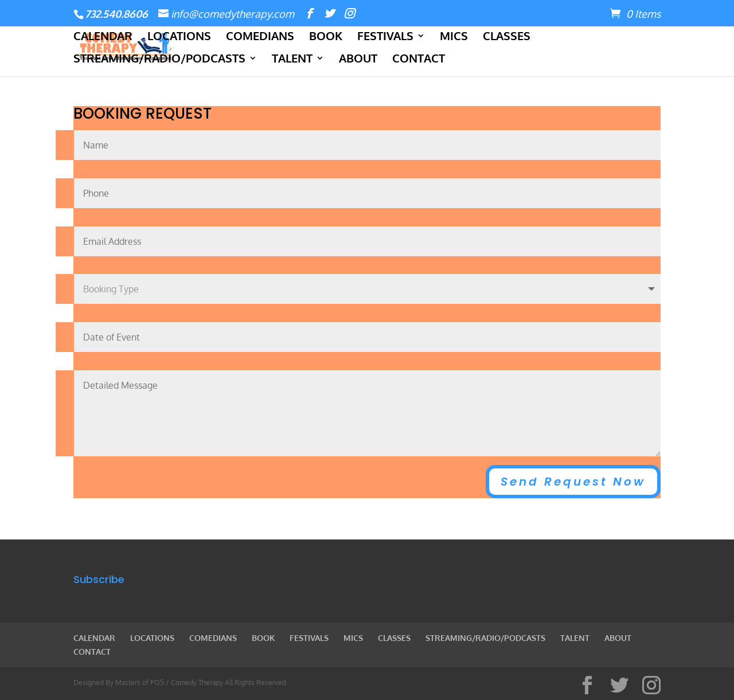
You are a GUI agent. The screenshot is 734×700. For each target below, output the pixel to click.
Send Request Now (573, 482)
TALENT (292, 59)
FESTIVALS (385, 37)
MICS (454, 37)
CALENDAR (102, 37)
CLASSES (506, 37)
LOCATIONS (179, 37)
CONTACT (418, 59)
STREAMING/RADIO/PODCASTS (159, 59)
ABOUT (358, 59)
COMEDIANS (260, 37)
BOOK (325, 37)
